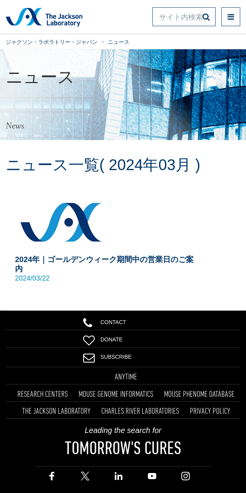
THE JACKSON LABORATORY (56, 410)
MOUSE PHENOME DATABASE (199, 393)
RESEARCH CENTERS (42, 393)
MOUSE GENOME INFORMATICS (116, 393)
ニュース (118, 42)
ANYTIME (126, 376)
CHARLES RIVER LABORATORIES (140, 410)
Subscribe (107, 356)
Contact (104, 321)
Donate (102, 338)
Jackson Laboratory (44, 17)
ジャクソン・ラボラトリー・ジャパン (51, 42)
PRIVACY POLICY (210, 410)
